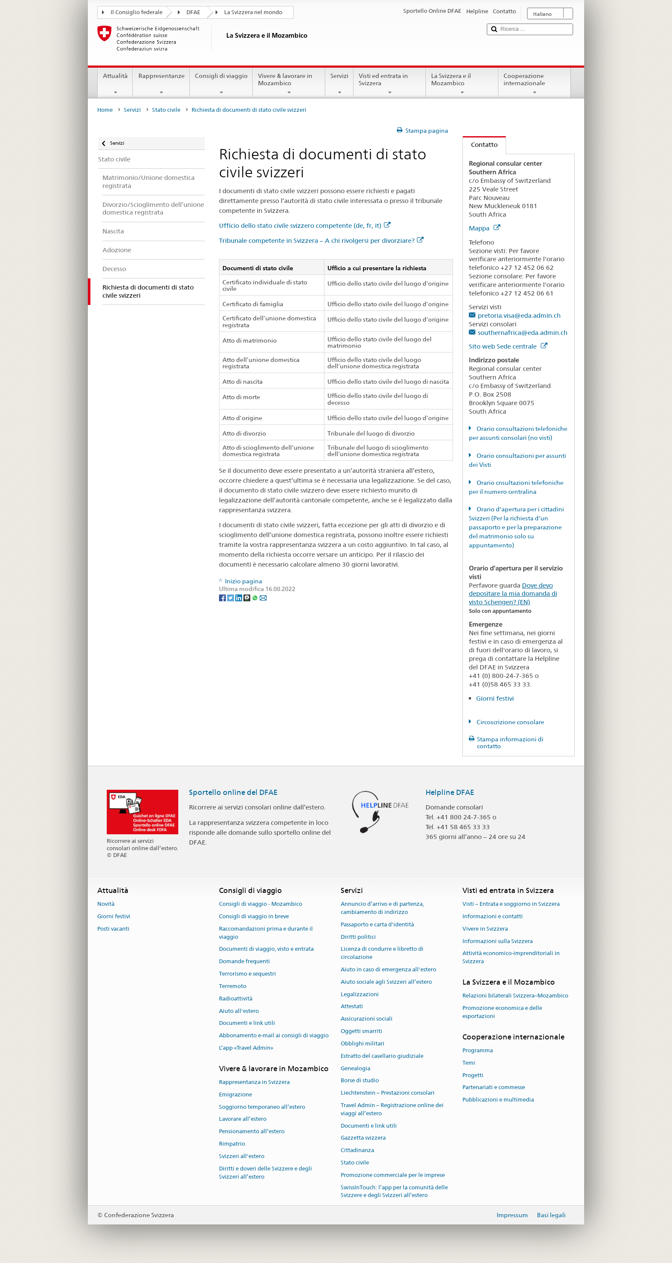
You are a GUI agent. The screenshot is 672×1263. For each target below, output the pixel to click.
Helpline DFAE (450, 792)
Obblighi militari (362, 1043)
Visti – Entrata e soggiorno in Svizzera (511, 904)
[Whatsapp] (256, 597)
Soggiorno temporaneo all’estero (262, 1107)
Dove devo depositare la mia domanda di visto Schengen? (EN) (513, 593)
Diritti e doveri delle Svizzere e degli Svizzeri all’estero (265, 1172)
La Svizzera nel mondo (253, 12)
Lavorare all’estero (243, 1119)
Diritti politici (358, 937)
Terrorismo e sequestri (247, 973)
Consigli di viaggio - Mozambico (260, 904)
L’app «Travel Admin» (246, 1048)
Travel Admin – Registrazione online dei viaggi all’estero (392, 1109)
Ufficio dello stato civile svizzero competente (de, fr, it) (304, 225)
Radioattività (235, 998)
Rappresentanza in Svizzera (254, 1082)
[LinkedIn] (239, 597)
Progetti (472, 1075)
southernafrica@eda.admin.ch (522, 332)
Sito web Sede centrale (508, 346)
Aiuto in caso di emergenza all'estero (388, 969)
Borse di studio (360, 1081)
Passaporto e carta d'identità (377, 924)
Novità (105, 904)
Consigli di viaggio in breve (254, 916)
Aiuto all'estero (239, 1011)
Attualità (115, 84)
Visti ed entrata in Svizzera (390, 84)
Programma (477, 1050)
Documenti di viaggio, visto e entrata (266, 949)
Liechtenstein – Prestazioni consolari (388, 1093)
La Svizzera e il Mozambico (462, 84)
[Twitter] (231, 597)
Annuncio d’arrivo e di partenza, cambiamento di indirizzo (382, 908)
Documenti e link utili (247, 1023)
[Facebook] (223, 597)
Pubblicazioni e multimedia (498, 1100)
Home (105, 110)
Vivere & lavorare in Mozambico (289, 84)
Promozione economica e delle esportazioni (502, 1012)
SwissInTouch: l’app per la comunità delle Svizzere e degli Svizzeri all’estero (394, 1191)
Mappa (484, 228)
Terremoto (232, 986)
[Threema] (247, 597)
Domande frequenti (244, 961)
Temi (468, 1063)
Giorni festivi (495, 698)
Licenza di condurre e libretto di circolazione (382, 953)
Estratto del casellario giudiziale (382, 1056)
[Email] (263, 597)
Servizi (339, 84)
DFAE (193, 12)
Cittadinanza (357, 1150)
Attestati (352, 1006)
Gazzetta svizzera (363, 1138)
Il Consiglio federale (136, 12)
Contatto (480, 144)
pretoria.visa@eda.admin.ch (519, 315)
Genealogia (355, 1068)
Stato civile (166, 110)
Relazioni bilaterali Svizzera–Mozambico (515, 996)
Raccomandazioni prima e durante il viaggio (266, 933)
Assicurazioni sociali (367, 1019)
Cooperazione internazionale (534, 84)
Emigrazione (235, 1094)
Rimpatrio (232, 1144)
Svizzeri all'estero (241, 1156)
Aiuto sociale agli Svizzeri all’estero (386, 982)
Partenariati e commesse (493, 1087)
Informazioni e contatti (492, 916)
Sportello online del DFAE (233, 792)
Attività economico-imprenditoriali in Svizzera (511, 957)
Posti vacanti (113, 929)
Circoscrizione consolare (509, 722)
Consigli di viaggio (221, 84)
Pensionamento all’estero (252, 1132)
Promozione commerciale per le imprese (393, 1175)
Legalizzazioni (360, 994)
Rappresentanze (161, 84)
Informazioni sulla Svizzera (497, 941)
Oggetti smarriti (361, 1031)
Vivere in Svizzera (485, 929)
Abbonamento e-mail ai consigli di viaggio (274, 1035)
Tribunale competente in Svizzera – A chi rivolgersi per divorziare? (321, 240)
